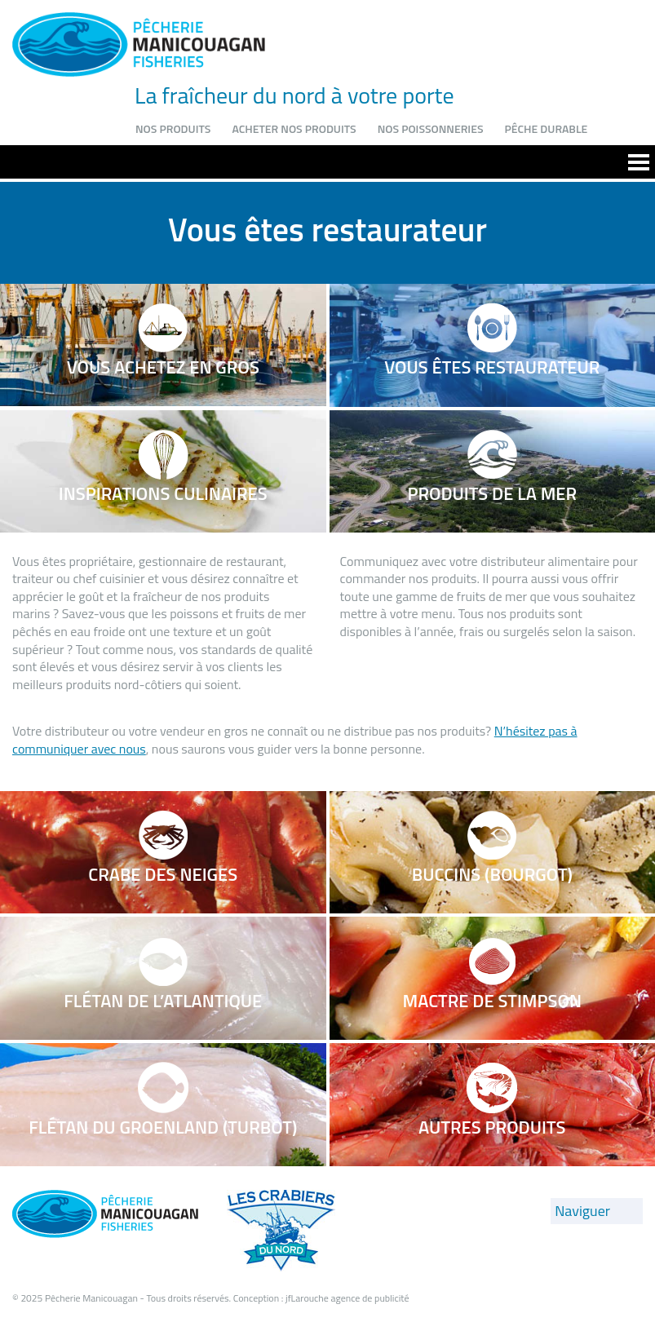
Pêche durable (545, 128)
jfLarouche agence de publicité (347, 1298)
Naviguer (582, 1211)
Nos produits (172, 128)
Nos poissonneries (431, 128)
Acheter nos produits (294, 128)
